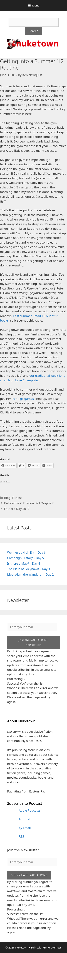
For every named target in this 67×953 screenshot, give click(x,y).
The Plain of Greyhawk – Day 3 (28, 569)
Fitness (17, 498)
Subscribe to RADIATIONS (29, 875)
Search (33, 31)
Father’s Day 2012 (16, 509)
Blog (7, 498)
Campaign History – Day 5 (25, 558)
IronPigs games (23, 399)
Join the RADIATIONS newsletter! (33, 642)
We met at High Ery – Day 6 (26, 552)
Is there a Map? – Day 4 (23, 563)
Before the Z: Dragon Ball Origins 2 (29, 503)
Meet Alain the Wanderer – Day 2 (30, 574)
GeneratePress (52, 947)
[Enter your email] (32, 627)
